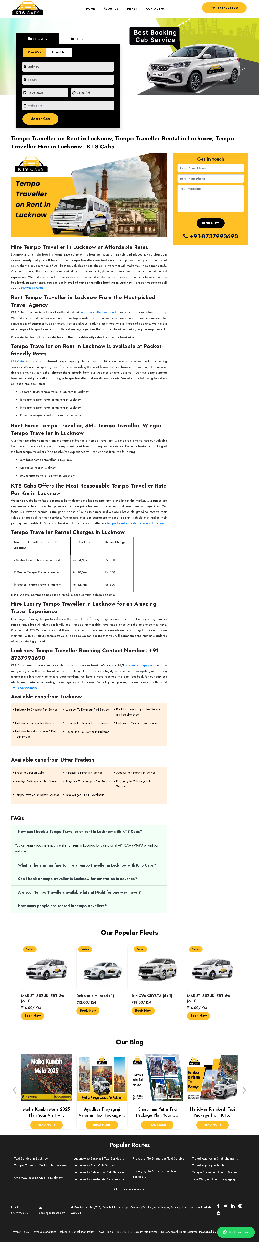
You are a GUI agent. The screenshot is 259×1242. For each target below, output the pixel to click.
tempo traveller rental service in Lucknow (135, 523)
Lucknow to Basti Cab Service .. (95, 1165)
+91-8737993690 (223, 7)
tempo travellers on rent (97, 312)
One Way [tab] (34, 52)
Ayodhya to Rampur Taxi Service (135, 773)
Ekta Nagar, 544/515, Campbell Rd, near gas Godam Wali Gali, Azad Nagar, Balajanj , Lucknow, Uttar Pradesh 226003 (141, 1210)
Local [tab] (77, 38)
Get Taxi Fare (236, 1232)
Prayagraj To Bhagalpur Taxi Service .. (159, 1161)
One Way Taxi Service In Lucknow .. (39, 1178)
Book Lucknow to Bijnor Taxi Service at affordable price (138, 711)
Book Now (32, 1015)
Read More (46, 1125)
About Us (110, 8)
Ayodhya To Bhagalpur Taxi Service (36, 781)
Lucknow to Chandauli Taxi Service (87, 723)
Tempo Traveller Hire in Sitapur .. (216, 1172)
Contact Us (154, 8)
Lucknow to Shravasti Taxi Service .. (98, 1158)
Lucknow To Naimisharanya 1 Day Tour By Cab (35, 734)
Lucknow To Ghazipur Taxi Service (36, 709)
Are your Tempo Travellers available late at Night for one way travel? (79, 892)
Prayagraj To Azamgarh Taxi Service (88, 781)
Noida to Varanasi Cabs (29, 773)
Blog (110, 1232)
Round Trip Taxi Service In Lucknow (87, 732)
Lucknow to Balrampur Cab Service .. (99, 1172)
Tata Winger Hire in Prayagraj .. (215, 1179)
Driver (131, 8)
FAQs (101, 1232)
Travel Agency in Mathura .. (211, 1165)
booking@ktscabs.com (52, 1210)
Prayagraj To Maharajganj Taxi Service (134, 783)
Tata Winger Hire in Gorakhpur (85, 795)
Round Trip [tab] (59, 52)
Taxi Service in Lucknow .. (32, 1158)
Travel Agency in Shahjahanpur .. (215, 1158)
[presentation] (14, 1089)
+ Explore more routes (129, 1189)
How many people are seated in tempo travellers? (62, 906)
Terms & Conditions (44, 1232)
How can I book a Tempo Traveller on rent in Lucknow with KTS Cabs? (80, 831)
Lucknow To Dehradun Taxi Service (87, 709)
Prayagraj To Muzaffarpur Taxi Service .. (154, 1174)
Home (91, 8)
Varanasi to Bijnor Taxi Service (84, 773)
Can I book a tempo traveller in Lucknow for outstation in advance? (77, 879)
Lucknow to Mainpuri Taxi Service (136, 723)
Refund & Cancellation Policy (76, 1232)
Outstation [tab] (37, 38)
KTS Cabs (17, 361)
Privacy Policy (20, 1232)
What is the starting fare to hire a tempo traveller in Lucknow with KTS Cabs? (87, 865)
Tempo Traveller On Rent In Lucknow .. (40, 1168)
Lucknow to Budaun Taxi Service (34, 723)
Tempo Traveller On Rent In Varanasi (37, 795)
